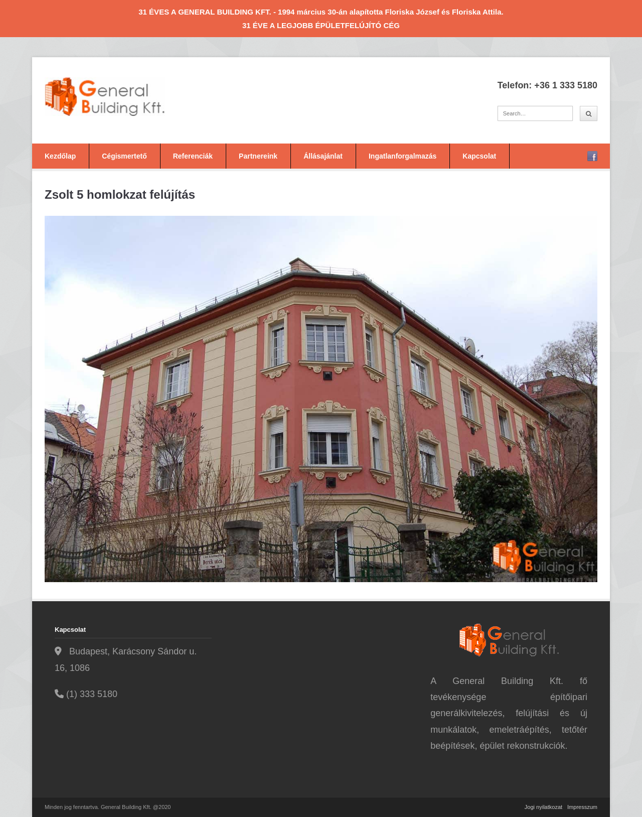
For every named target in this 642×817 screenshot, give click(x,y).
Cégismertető (124, 156)
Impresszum (582, 807)
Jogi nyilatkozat (543, 807)
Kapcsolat (479, 156)
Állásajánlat (323, 156)
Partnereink (258, 156)
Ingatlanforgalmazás (402, 156)
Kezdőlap (60, 156)
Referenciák (193, 156)
